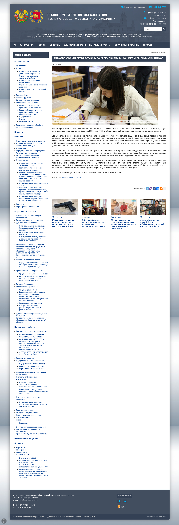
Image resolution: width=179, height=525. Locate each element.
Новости (162, 53)
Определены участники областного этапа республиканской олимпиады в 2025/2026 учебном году (33, 265)
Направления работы (24, 327)
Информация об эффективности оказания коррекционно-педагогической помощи (32, 294)
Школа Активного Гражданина (31, 334)
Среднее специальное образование (33, 274)
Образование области (25, 211)
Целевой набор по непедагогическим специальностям (33, 466)
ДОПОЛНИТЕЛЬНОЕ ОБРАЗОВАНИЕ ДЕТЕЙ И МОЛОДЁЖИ (33, 353)
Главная (154, 53)
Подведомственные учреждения (29, 220)
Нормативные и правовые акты (31, 369)
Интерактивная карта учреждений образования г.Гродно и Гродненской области (31, 320)
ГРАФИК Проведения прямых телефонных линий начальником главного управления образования (33, 174)
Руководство (21, 66)
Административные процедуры (29, 143)
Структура (20, 68)
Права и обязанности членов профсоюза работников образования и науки (30, 112)
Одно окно (19, 136)
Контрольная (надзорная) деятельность (26, 378)
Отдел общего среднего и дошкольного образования (30, 73)
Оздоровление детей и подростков (30, 360)
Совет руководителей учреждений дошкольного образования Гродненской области (33, 239)
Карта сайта (21, 448)
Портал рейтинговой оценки (27, 207)
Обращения (21, 148)
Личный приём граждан (25, 146)
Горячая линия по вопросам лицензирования (30, 180)
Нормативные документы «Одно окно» (31, 141)
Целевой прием (22, 455)
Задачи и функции (23, 98)
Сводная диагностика (28, 290)
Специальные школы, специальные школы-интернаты (33, 300)
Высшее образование (25, 284)
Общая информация (27, 382)
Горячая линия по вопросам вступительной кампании (30, 169)
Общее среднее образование (28, 259)
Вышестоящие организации (27, 100)
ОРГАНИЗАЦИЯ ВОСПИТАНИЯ (30, 337)
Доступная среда (23, 417)
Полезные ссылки (26, 121)
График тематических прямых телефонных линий (31, 165)
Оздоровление (25, 117)
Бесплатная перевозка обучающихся (31, 427)
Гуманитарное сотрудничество (28, 415)
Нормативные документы (27, 438)
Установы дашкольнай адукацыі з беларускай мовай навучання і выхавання (33, 228)
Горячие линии (22, 160)
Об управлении (21, 61)
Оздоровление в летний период (32, 364)
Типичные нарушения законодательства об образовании (33, 386)
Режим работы (22, 95)
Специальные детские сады (30, 303)
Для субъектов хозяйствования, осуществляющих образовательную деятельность (33, 391)
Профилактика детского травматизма (31, 434)
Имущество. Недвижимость (27, 413)
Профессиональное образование (29, 271)
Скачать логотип (124, 496)
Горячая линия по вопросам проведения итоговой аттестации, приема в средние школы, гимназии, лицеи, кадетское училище (33, 191)
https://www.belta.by (71, 177)
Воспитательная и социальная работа (31, 331)
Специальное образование (27, 287)
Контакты (20, 204)
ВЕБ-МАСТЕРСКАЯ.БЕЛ (156, 516)
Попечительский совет (25, 410)
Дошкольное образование (27, 223)
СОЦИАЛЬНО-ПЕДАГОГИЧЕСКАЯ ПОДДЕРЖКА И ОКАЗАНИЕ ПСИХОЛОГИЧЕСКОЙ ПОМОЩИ (32, 341)
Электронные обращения (26, 153)
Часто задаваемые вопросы (27, 158)
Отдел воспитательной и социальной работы (29, 77)
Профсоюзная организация (27, 102)
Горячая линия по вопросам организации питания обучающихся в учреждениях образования (33, 198)
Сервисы (18, 443)
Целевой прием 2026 (27, 458)
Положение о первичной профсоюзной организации (30, 107)
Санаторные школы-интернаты (31, 366)
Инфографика (21, 450)
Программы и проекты (25, 358)
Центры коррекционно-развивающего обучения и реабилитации (30, 308)
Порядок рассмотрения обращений (30, 151)
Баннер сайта (21, 452)
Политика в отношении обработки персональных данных (29, 126)
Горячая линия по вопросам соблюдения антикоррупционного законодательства (33, 404)
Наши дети (23, 423)
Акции (18, 420)
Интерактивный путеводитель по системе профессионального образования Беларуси (32, 278)
